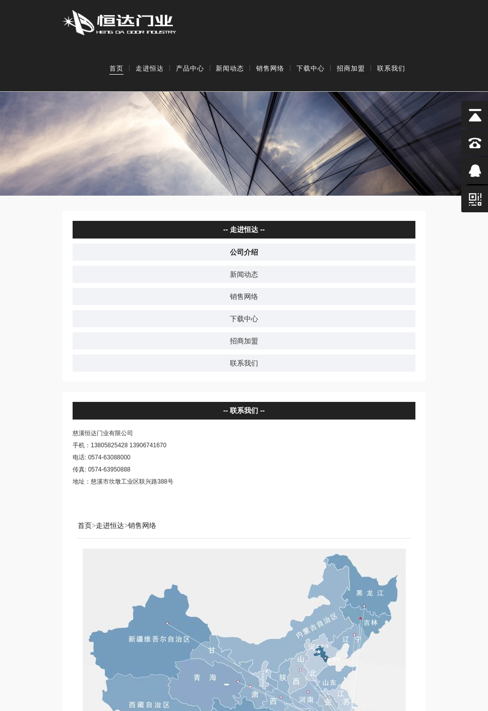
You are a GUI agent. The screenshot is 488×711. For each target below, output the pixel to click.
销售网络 (270, 68)
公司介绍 (244, 252)
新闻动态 (230, 68)
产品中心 (190, 68)
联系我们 (391, 68)
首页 (116, 68)
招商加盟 (351, 68)
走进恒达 (150, 68)
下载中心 (310, 68)
